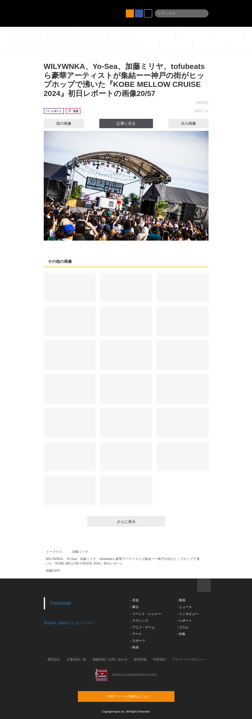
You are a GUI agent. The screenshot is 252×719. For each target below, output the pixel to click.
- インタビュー (187, 614)
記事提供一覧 (76, 659)
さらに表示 (126, 521)
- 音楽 (134, 600)
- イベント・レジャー (145, 614)
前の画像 (59, 123)
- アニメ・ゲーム (142, 627)
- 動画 (181, 600)
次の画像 (193, 123)
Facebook (60, 603)
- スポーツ (137, 641)
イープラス (54, 552)
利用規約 (159, 659)
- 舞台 (134, 607)
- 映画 (134, 647)
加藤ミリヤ (80, 552)
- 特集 (181, 634)
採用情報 (140, 659)
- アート (136, 634)
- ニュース (184, 607)
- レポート (184, 620)
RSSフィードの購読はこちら (136, 696)
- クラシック (139, 620)
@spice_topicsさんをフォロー (69, 623)
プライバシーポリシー (188, 659)
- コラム (183, 627)
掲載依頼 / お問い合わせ (110, 659)
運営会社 (54, 659)
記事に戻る (126, 123)
